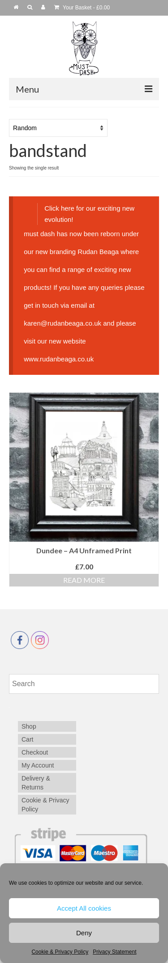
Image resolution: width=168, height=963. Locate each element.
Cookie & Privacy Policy (59, 952)
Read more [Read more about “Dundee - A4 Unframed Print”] (84, 580)
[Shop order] (58, 128)
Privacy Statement (114, 952)
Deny (84, 933)
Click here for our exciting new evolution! (89, 213)
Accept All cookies (84, 908)
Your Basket (82, 7)
